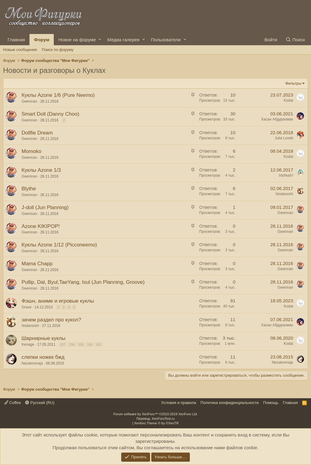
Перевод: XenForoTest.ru (155, 418)
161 (98, 344)
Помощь (270, 402)
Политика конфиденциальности (229, 402)
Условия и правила (178, 402)
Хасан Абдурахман (277, 119)
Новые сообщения (20, 49)
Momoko (31, 151)
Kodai (288, 100)
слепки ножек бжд (43, 357)
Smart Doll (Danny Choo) (50, 114)
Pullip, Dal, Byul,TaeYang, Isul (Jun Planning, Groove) (83, 282)
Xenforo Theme (156, 423)
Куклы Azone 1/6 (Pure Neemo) (58, 95)
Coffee (12, 402)
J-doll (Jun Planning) (45, 207)
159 (81, 344)
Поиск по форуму (57, 49)
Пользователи (166, 39)
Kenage (28, 344)
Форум (41, 39)
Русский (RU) (39, 402)
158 (71, 344)
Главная (16, 39)
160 (89, 344)
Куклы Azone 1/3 (41, 170)
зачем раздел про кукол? (51, 320)
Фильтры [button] (293, 83)
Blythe (29, 189)
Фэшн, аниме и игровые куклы (58, 301)
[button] (100, 39)
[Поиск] (295, 39)
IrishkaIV (286, 175)
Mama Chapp (37, 263)
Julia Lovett (284, 138)
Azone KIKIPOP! (41, 226)
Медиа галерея (123, 39)
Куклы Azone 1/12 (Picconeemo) (59, 245)
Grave (27, 307)
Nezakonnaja (32, 363)
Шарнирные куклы (44, 338)
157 (63, 344)
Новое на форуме (77, 39)
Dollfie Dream (37, 133)
